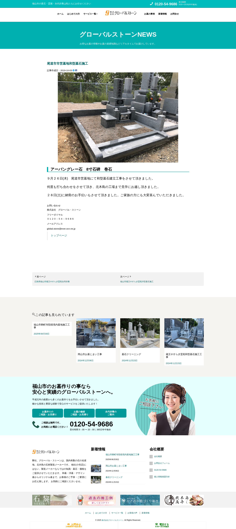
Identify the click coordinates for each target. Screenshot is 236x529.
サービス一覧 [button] (90, 13)
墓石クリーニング (114, 474)
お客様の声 (134, 510)
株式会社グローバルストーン (112, 517)
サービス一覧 (117, 510)
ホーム (60, 13)
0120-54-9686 (166, 4)
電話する (162, 524)
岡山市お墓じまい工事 (116, 463)
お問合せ (174, 13)
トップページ (59, 232)
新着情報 (162, 13)
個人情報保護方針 (163, 473)
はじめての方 (73, 13)
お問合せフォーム (163, 460)
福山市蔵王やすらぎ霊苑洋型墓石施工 (139, 279)
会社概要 (158, 453)
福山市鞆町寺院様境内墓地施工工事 (122, 452)
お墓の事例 (149, 13)
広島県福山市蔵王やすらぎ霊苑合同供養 (54, 279)
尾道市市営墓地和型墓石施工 (78, 60)
